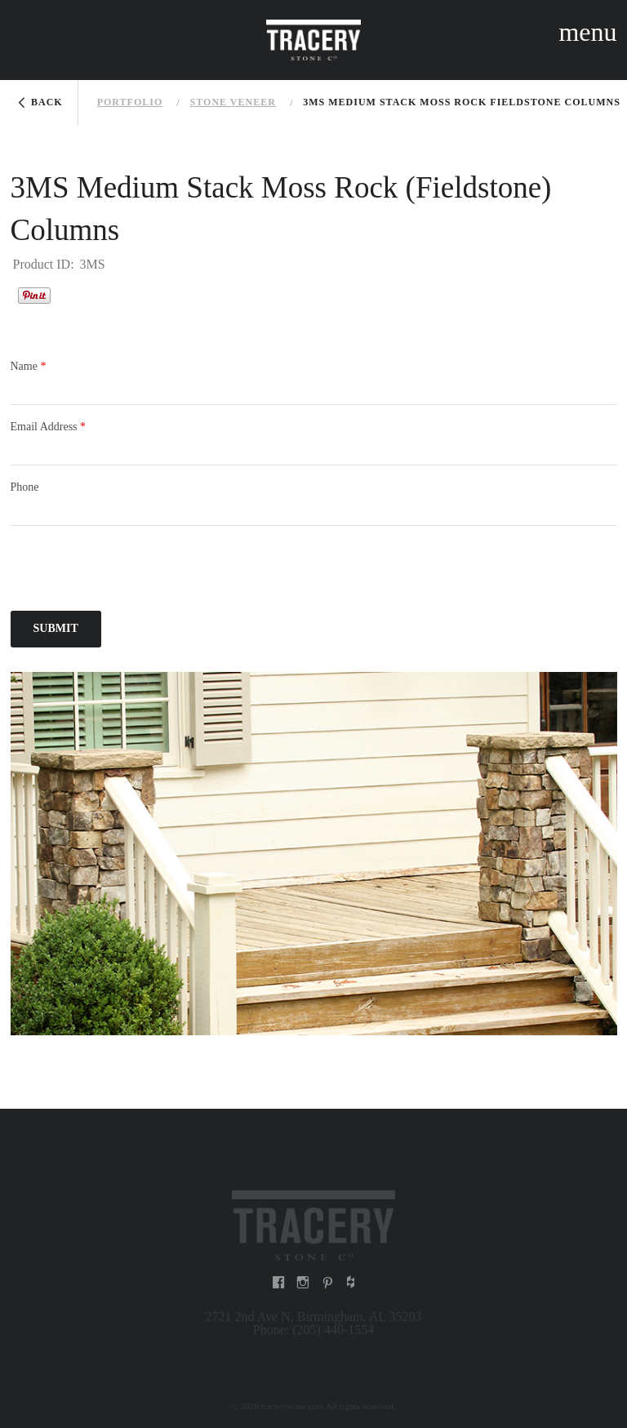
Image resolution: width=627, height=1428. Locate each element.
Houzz (71, 294)
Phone (25, 487)
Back (47, 102)
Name (29, 366)
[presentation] (135, 571)
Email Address (49, 426)
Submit (55, 628)
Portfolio (130, 102)
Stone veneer (233, 102)
